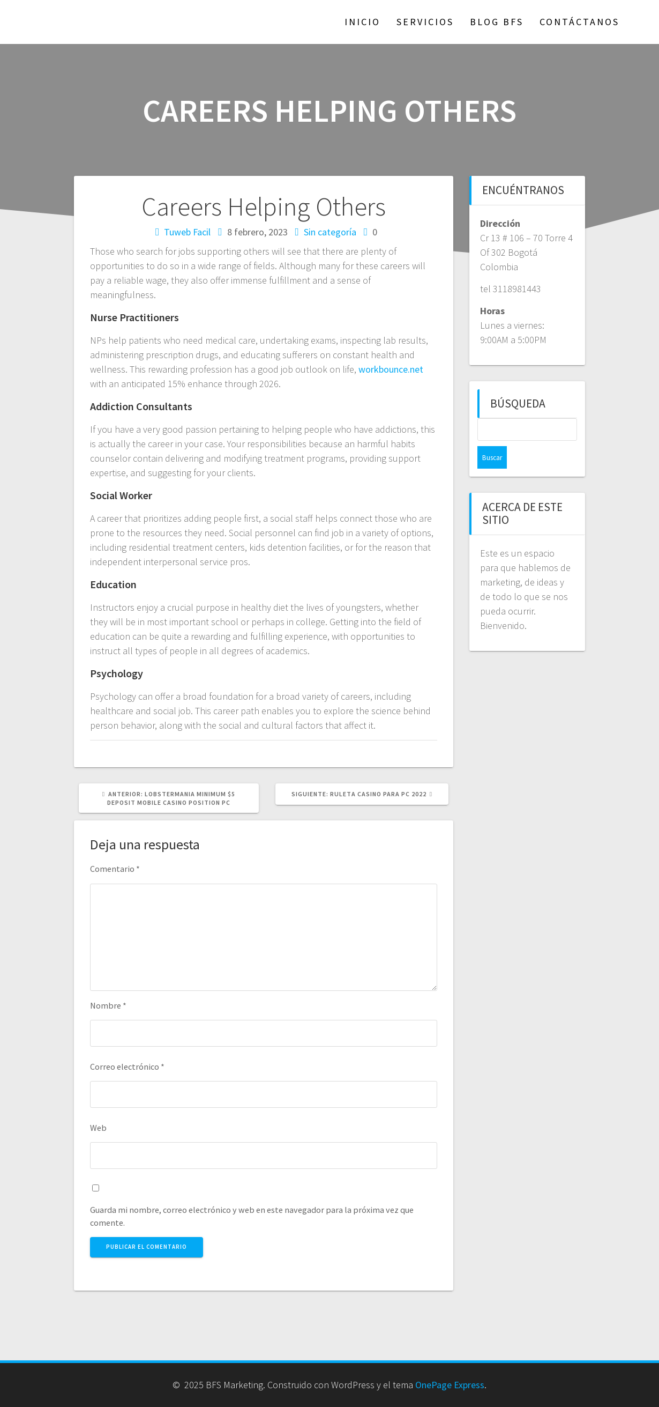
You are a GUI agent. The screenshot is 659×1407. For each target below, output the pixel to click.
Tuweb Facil (187, 232)
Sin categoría (330, 232)
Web (98, 1127)
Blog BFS (496, 22)
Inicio (362, 22)
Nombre (108, 1005)
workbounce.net (390, 369)
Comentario (115, 868)
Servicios (425, 22)
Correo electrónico (127, 1066)
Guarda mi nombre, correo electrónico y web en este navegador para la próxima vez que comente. (252, 1216)
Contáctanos (579, 22)
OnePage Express (449, 1385)
